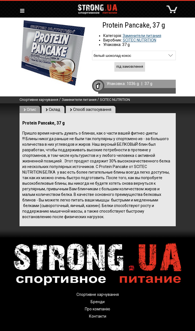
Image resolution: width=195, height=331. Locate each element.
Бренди (98, 302)
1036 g (133, 83)
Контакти (97, 316)
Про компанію (97, 309)
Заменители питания (142, 35)
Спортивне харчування (39, 100)
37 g (148, 83)
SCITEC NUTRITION (139, 40)
